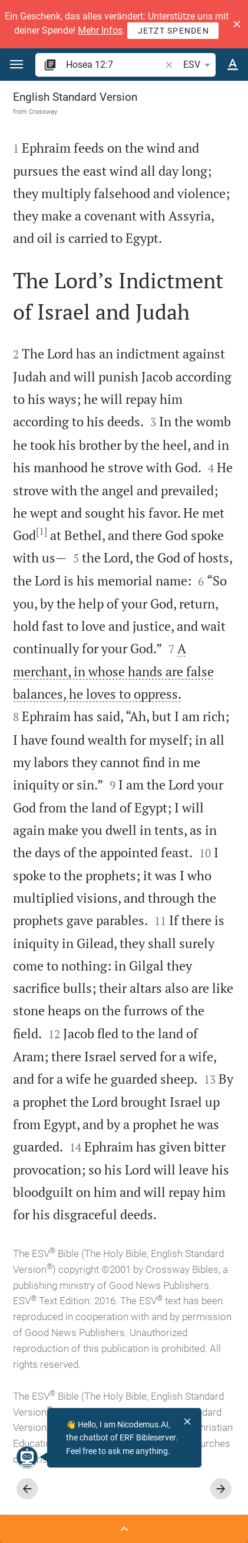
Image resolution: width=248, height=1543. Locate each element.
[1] (41, 531)
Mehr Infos (100, 30)
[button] (237, 24)
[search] (114, 64)
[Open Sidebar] (124, 1529)
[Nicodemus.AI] (27, 1457)
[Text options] (232, 65)
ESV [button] (198, 65)
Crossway (43, 111)
